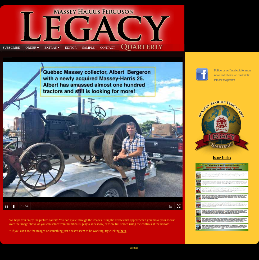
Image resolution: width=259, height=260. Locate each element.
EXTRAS (50, 47)
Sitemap (134, 247)
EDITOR (71, 47)
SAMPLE (88, 47)
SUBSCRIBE (11, 47)
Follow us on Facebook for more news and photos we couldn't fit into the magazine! (232, 75)
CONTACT (107, 47)
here (123, 231)
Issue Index (222, 158)
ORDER (30, 47)
